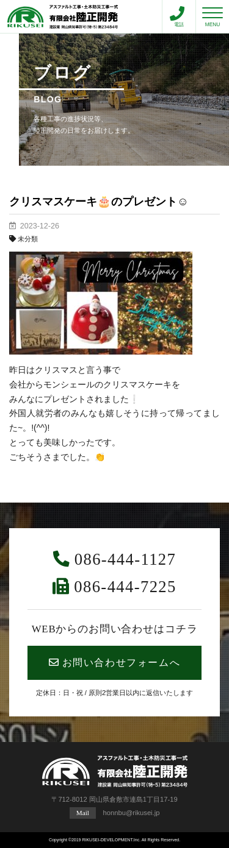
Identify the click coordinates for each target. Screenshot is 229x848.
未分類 (28, 238)
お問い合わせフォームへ (114, 662)
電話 (177, 16)
